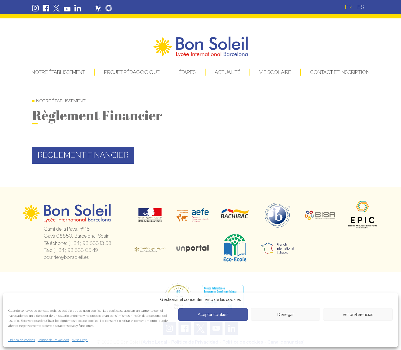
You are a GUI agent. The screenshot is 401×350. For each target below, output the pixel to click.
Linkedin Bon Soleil (77, 8)
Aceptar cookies (213, 314)
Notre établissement (58, 72)
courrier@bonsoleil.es (66, 257)
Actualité (227, 72)
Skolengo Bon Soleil (108, 8)
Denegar (285, 314)
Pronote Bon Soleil (98, 8)
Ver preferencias (358, 314)
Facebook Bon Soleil (46, 8)
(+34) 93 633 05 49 (75, 250)
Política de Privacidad (53, 340)
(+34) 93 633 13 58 (90, 243)
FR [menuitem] (348, 7)
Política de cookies (21, 340)
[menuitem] (348, 6)
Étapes (187, 72)
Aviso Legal (80, 340)
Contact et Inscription (340, 72)
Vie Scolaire (275, 72)
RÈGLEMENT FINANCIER (83, 154)
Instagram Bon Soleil (35, 8)
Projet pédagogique (132, 72)
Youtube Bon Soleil (67, 8)
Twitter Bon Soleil (56, 8)
